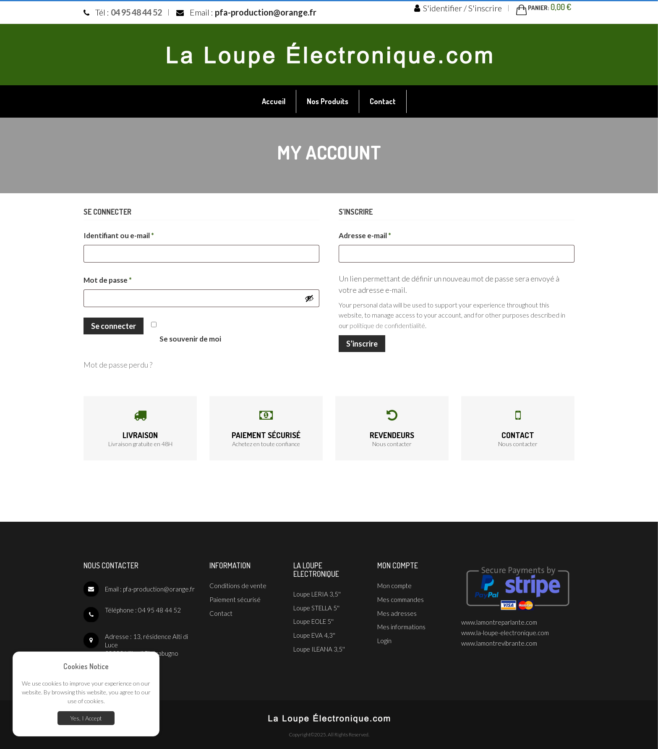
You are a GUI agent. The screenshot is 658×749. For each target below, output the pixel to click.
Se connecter (113, 324)
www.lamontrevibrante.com (499, 638)
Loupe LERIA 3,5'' (317, 591)
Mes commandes (400, 596)
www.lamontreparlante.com (499, 619)
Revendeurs (392, 433)
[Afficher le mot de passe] (309, 297)
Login (384, 634)
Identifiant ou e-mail (138, 233)
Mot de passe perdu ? (118, 363)
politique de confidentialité (387, 324)
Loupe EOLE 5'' (313, 617)
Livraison (140, 433)
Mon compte (394, 583)
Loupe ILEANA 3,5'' (319, 643)
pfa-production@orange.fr (265, 12)
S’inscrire (362, 341)
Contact (517, 433)
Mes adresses (397, 608)
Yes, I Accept (86, 719)
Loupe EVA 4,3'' (314, 629)
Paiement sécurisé (266, 433)
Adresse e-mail (384, 233)
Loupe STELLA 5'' (316, 604)
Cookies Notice (86, 667)
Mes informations (401, 621)
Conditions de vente (237, 583)
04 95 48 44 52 (136, 12)
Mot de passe (127, 277)
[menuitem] (273, 100)
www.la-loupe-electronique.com (505, 629)
